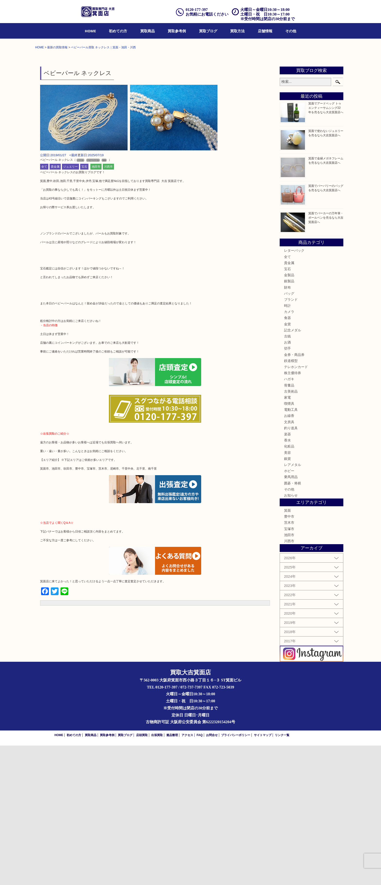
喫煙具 (289, 543)
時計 (287, 445)
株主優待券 (292, 512)
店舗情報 (265, 30)
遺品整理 (172, 874)
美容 (287, 592)
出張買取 (157, 874)
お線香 (289, 555)
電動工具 (291, 549)
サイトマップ (262, 874)
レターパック (294, 390)
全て (44, 306)
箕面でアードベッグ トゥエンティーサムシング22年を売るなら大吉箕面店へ (325, 247)
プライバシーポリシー (235, 874)
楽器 (287, 574)
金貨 (287, 463)
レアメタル (292, 604)
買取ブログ (208, 30)
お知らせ (291, 635)
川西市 (108, 306)
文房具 (289, 561)
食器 (287, 457)
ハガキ (289, 518)
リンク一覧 (282, 874)
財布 (287, 427)
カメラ (289, 451)
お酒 (287, 482)
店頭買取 (142, 874)
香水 (287, 580)
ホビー (289, 610)
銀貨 (287, 598)
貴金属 (55, 306)
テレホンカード (296, 506)
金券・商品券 (294, 494)
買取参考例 (177, 30)
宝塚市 (289, 668)
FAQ (200, 874)
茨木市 (289, 662)
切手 (287, 488)
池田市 (96, 306)
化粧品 (289, 586)
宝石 (84, 306)
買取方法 (237, 30)
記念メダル (292, 470)
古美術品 (291, 531)
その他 (290, 30)
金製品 (289, 414)
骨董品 (289, 524)
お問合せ (212, 874)
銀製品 (289, 420)
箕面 (287, 650)
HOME (90, 30)
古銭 (287, 476)
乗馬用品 (291, 616)
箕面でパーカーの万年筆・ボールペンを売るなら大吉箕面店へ (325, 357)
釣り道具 (291, 567)
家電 (287, 537)
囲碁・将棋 (292, 622)
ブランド (291, 439)
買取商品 (147, 30)
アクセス (187, 874)
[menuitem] (90, 31)
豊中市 (289, 656)
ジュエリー (70, 306)
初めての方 (118, 30)
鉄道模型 (291, 500)
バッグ (289, 433)
